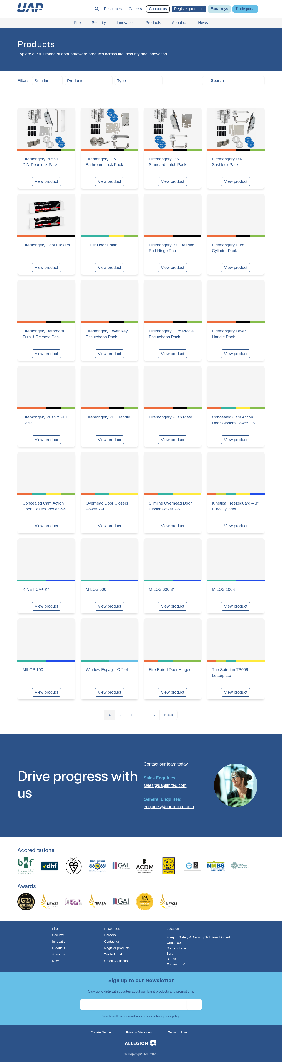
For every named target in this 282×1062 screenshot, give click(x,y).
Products (58, 948)
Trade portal (245, 9)
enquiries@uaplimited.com (169, 806)
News (56, 961)
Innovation (59, 941)
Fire (55, 928)
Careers (135, 9)
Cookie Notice (101, 1032)
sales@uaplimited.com (165, 785)
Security (58, 935)
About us (58, 954)
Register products (188, 9)
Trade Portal (113, 954)
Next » (168, 714)
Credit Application (116, 961)
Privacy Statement (139, 1032)
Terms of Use (177, 1032)
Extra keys (219, 9)
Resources (113, 9)
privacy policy (171, 1016)
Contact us (158, 9)
